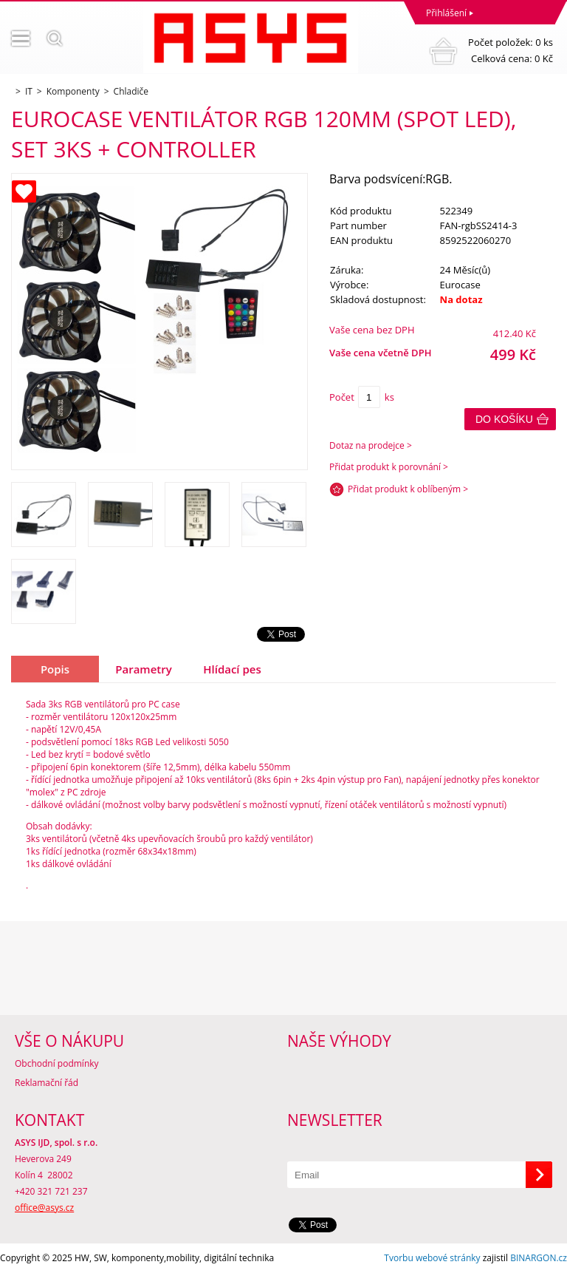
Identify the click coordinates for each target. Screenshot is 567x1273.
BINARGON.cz (538, 1258)
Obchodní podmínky (57, 1063)
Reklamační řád (46, 1082)
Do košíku (504, 419)
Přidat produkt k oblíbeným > (408, 489)
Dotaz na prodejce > (370, 445)
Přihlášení (446, 13)
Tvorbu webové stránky (432, 1258)
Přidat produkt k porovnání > (388, 467)
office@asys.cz (44, 1207)
